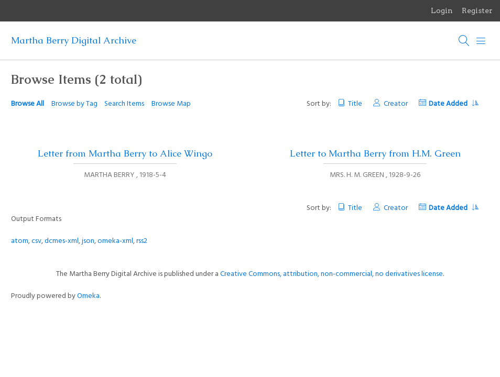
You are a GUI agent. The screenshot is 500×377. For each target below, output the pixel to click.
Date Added (453, 104)
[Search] (464, 40)
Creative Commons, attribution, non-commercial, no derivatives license (331, 274)
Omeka (88, 296)
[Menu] (481, 40)
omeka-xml (115, 241)
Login (442, 10)
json (88, 241)
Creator (396, 104)
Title (355, 104)
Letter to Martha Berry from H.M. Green (375, 153)
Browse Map (171, 104)
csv (36, 241)
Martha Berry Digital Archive (73, 40)
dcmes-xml (62, 241)
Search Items (124, 104)
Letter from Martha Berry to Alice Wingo (125, 153)
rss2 (141, 241)
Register (477, 10)
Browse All (27, 104)
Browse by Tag (74, 104)
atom (19, 241)
